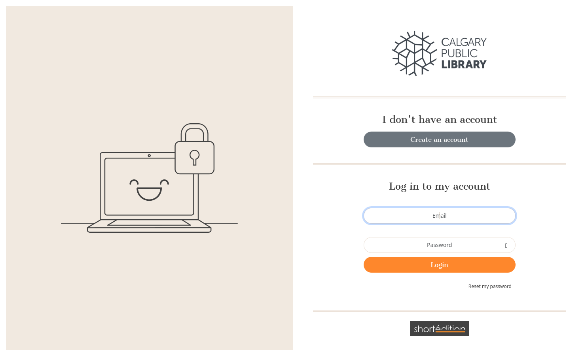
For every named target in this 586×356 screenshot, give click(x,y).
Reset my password (490, 286)
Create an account (439, 139)
